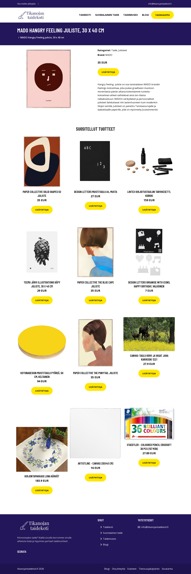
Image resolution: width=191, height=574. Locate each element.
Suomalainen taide (107, 14)
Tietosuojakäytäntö (149, 568)
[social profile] (38, 3)
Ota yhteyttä (118, 568)
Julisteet (122, 50)
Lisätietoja (108, 72)
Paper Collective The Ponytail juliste (95, 373)
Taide (114, 50)
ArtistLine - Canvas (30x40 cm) (95, 463)
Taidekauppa (162, 15)
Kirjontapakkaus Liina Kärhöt (42, 476)
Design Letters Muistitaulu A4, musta (95, 191)
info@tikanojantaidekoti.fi (160, 3)
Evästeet (131, 568)
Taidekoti (85, 14)
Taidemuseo (130, 14)
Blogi (145, 14)
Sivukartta (167, 568)
